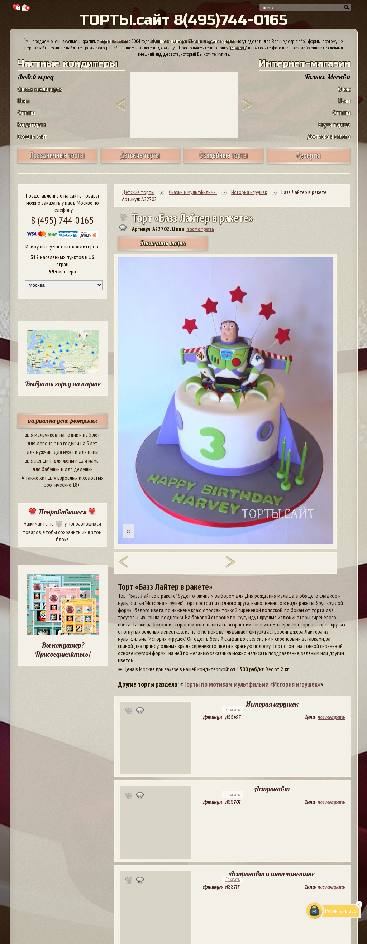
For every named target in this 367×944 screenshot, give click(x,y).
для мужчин (39, 451)
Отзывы (26, 112)
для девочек (41, 443)
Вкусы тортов (334, 124)
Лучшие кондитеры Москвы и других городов (193, 41)
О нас (344, 89)
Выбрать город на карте (63, 383)
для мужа (64, 451)
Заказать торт (163, 243)
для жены (63, 460)
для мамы (89, 460)
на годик (68, 434)
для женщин (38, 460)
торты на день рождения (62, 420)
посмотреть (200, 228)
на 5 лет (91, 434)
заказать (238, 47)
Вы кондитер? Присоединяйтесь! (62, 649)
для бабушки (46, 469)
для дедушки (79, 469)
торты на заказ (114, 41)
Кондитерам (32, 124)
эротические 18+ (62, 484)
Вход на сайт (32, 136)
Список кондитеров (40, 89)
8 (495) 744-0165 (62, 220)
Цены (23, 101)
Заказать (232, 710)
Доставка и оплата (328, 136)
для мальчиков (41, 434)
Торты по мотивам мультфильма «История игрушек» (251, 684)
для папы (88, 451)
